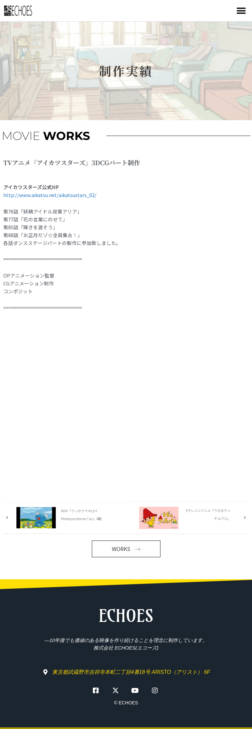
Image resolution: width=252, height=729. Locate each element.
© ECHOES (126, 702)
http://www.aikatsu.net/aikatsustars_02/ (49, 194)
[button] (241, 10)
